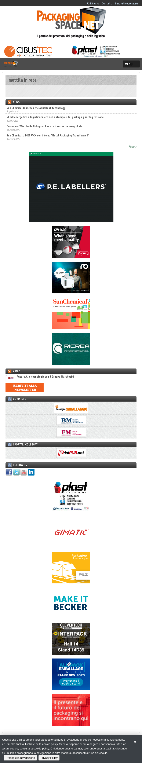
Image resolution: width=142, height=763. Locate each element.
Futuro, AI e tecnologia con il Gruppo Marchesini (40, 376)
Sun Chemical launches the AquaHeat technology (36, 108)
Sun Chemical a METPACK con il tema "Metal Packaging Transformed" (48, 135)
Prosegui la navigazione (20, 757)
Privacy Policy (49, 757)
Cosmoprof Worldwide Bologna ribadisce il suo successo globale (44, 126)
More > (132, 146)
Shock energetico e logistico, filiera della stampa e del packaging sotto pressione (55, 117)
